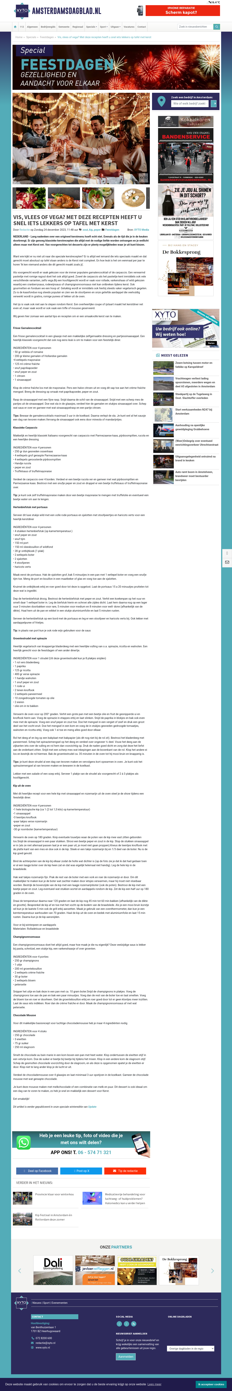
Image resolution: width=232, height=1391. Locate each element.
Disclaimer (187, 1371)
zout (85, 229)
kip (91, 229)
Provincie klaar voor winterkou (54, 1194)
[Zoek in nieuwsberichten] (195, 27)
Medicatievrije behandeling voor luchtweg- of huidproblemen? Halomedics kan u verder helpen (125, 1198)
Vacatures (129, 26)
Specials (31, 37)
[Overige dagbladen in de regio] (190, 1322)
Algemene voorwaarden (167, 1371)
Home (19, 37)
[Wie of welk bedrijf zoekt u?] (190, 103)
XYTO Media (141, 229)
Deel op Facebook (37, 1171)
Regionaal (77, 26)
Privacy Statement (206, 1371)
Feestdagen (47, 37)
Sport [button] (103, 26)
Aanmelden (125, 1349)
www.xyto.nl (43, 1339)
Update (92, 1106)
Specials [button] (90, 26)
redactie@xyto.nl (45, 1335)
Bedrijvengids (48, 26)
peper (97, 229)
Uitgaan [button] (115, 26)
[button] (14, 198)
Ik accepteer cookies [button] (211, 1384)
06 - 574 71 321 (94, 1152)
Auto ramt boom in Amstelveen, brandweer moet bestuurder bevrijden (194, 489)
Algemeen (32, 26)
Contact (141, 26)
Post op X (81, 1171)
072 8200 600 (44, 1330)
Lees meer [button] (154, 1384)
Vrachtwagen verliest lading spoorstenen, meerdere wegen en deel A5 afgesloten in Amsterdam (195, 382)
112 (22, 26)
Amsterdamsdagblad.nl (66, 11)
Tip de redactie (125, 1171)
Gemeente (63, 26)
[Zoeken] (216, 27)
